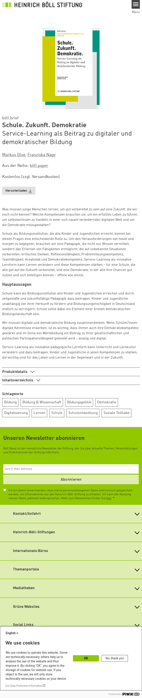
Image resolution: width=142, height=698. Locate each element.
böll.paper (39, 166)
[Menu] (136, 4)
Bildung (10, 402)
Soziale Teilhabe (116, 413)
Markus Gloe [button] (13, 155)
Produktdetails (15, 372)
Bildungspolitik (79, 402)
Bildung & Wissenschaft (42, 402)
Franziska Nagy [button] (41, 155)
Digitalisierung (16, 413)
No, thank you (115, 658)
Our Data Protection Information (23, 685)
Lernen (39, 413)
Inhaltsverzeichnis (18, 380)
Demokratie (106, 402)
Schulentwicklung (83, 413)
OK (86, 658)
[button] (19, 191)
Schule (57, 413)
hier (108, 498)
